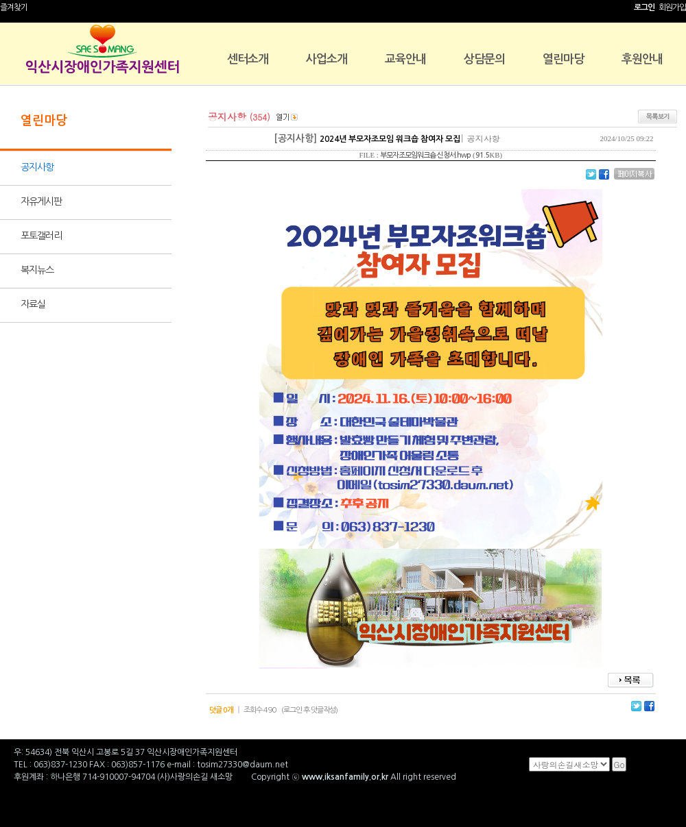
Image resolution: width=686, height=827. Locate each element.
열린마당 (563, 59)
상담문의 (484, 59)
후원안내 (642, 59)
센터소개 (247, 59)
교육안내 (405, 59)
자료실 (33, 304)
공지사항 (37, 167)
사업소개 (326, 59)
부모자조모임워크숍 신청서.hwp (425, 155)
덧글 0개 (221, 710)
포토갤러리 (41, 235)
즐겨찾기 (13, 7)
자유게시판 (41, 201)
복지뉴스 (37, 270)
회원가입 (672, 7)
